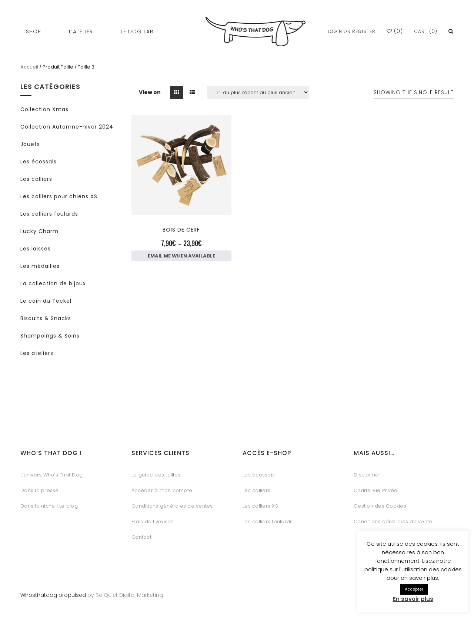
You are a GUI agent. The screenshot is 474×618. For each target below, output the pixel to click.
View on (150, 92)
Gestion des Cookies (380, 505)
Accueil (29, 66)
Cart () (425, 31)
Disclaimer (367, 474)
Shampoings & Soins (50, 335)
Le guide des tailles (155, 474)
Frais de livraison (152, 521)
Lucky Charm (39, 231)
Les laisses (35, 248)
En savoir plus (413, 599)
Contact (141, 537)
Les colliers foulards (49, 213)
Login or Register (351, 31)
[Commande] (258, 92)
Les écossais (38, 161)
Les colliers (36, 179)
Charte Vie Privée (375, 490)
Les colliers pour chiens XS (58, 196)
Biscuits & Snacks (45, 318)
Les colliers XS (260, 505)
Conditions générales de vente (393, 521)
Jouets (30, 144)
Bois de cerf (181, 229)
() (395, 31)
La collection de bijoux (53, 283)
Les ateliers (36, 353)
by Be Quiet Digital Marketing (124, 595)
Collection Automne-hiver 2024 (66, 126)
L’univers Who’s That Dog (51, 474)
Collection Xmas (44, 109)
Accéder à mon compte (161, 490)
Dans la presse (39, 490)
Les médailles (40, 266)
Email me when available (181, 255)
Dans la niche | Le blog (49, 505)
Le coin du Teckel (45, 301)
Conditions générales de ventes (172, 505)
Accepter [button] (414, 589)
